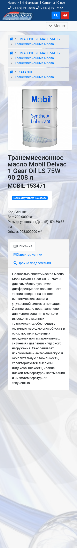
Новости (13, 2)
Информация (30, 2)
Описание (23, 246)
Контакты (48, 2)
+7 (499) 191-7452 (49, 7)
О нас (61, 2)
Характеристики (28, 255)
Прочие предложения (32, 263)
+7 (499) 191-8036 (21, 7)
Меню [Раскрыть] (57, 25)
